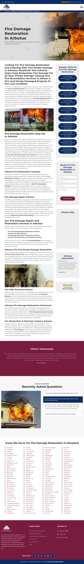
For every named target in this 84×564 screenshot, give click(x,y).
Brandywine (11, 482)
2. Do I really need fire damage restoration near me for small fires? (61, 399)
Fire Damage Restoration (37, 531)
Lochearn (48, 480)
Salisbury (67, 474)
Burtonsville (11, 490)
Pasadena (67, 451)
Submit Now (68, 198)
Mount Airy (48, 494)
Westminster (68, 505)
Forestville (29, 486)
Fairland (28, 482)
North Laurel (49, 499)
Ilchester (47, 451)
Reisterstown (68, 465)
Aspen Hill (10, 461)
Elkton (28, 476)
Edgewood (29, 471)
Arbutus (13, 11)
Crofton (28, 459)
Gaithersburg (30, 496)
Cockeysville (30, 451)
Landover (48, 467)
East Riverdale (30, 467)
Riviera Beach (68, 467)
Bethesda (10, 476)
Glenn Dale (29, 505)
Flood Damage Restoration (38, 536)
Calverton (10, 494)
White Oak (67, 511)
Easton (28, 469)
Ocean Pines (49, 503)
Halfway (28, 511)
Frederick (29, 492)
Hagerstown (30, 509)
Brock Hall (10, 484)
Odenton (48, 505)
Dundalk (28, 465)
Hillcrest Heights (50, 447)
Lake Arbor (48, 463)
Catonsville (10, 501)
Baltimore (10, 465)
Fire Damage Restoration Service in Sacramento (67, 150)
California (10, 492)
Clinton (28, 447)
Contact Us (32, 539)
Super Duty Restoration (55, 562)
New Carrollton (50, 496)
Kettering (48, 459)
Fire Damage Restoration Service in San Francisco (67, 142)
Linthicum (48, 478)
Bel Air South (11, 471)
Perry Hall (67, 453)
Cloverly (28, 449)
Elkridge (28, 474)
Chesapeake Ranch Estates (13, 506)
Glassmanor (30, 499)
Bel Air (9, 467)
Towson (66, 496)
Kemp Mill (48, 457)
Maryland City (49, 482)
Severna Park (68, 482)
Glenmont (29, 503)
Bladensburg (11, 478)
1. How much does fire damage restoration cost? (61, 393)
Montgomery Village (51, 492)
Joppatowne (49, 455)
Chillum (9, 511)
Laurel (47, 474)
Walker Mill (67, 503)
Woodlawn (67, 513)
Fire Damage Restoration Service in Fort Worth (67, 118)
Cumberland (30, 461)
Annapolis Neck (12, 455)
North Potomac (50, 501)
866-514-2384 (9, 2)
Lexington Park (50, 476)
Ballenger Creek (12, 463)
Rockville (67, 469)
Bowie (9, 480)
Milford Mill (48, 488)
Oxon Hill (48, 513)
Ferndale (29, 484)
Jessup (47, 453)
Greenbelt (29, 507)
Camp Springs (11, 497)
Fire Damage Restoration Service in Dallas (67, 102)
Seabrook (67, 478)
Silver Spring (68, 484)
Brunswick (10, 488)
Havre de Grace (31, 513)
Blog (30, 544)
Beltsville (10, 472)
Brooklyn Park (11, 486)
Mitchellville (49, 490)
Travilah (66, 497)
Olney (47, 507)
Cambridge (10, 496)
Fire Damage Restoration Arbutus (28, 11)
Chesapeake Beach (13, 503)
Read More (62, 272)
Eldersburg (29, 472)
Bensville (10, 474)
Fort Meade (29, 488)
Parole (66, 449)
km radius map (67, 230)
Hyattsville (48, 449)
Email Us (62, 534)
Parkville (66, 447)
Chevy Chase (11, 509)
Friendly (28, 494)
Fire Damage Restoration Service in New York (67, 94)
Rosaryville (67, 471)
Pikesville (67, 455)
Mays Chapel (49, 484)
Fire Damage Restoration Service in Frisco (67, 110)
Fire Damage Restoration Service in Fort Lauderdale (67, 86)
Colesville (29, 453)
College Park (30, 455)
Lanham (47, 471)
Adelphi (9, 451)
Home (7, 11)
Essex (27, 480)
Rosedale (67, 472)
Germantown (30, 497)
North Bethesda (50, 497)
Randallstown (68, 461)
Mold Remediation (35, 533)
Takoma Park (68, 492)
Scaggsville (67, 476)
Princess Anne (68, 459)
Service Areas (33, 542)
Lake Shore (48, 465)
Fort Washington (31, 490)
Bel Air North (11, 469)
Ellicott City (29, 478)
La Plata (47, 461)
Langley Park (49, 469)
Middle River (49, 486)
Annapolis (10, 453)
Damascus (29, 463)
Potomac (67, 457)
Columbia (29, 457)
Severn (66, 480)
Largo (47, 472)
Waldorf (66, 501)
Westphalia (67, 507)
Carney (9, 499)
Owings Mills (49, 511)
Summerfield (68, 490)
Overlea (47, 509)
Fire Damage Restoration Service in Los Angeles (67, 126)
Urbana (66, 499)
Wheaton (67, 509)
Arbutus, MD (64, 537)
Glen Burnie (30, 501)
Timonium (67, 494)
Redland (66, 463)
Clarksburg (10, 513)
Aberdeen (10, 447)
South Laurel (68, 486)
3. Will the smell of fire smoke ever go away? (60, 414)
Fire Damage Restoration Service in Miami (67, 78)
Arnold (9, 459)
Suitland (66, 488)
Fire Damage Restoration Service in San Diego (67, 134)
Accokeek (10, 449)
